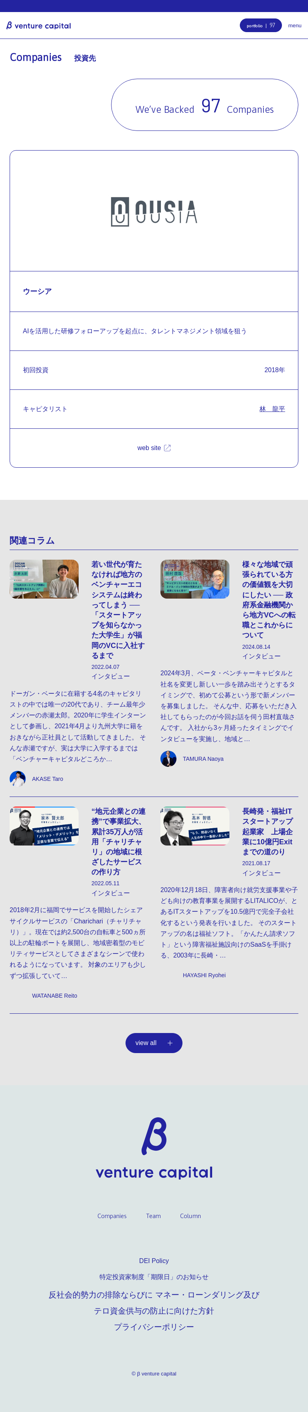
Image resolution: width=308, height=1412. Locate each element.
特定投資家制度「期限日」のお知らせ (154, 1276)
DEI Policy (154, 1260)
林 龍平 (272, 408)
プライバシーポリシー (154, 1326)
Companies (112, 1215)
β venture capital (38, 25)
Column (190, 1215)
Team (153, 1215)
